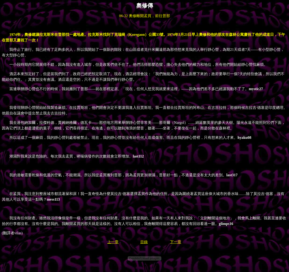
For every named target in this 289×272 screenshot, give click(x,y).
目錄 (144, 242)
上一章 (113, 242)
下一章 (175, 242)
